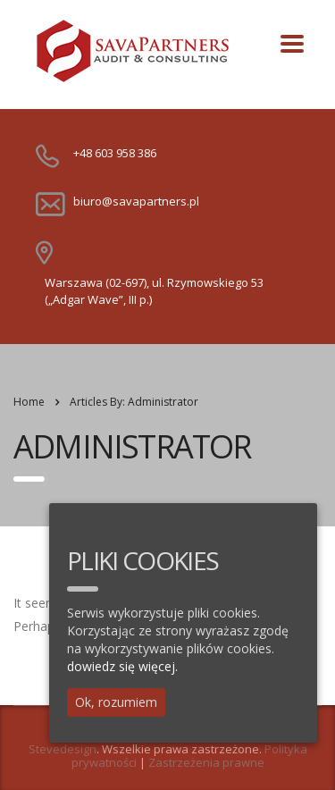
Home (29, 401)
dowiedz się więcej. (122, 666)
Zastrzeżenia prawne (206, 762)
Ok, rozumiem (116, 701)
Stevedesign (62, 749)
